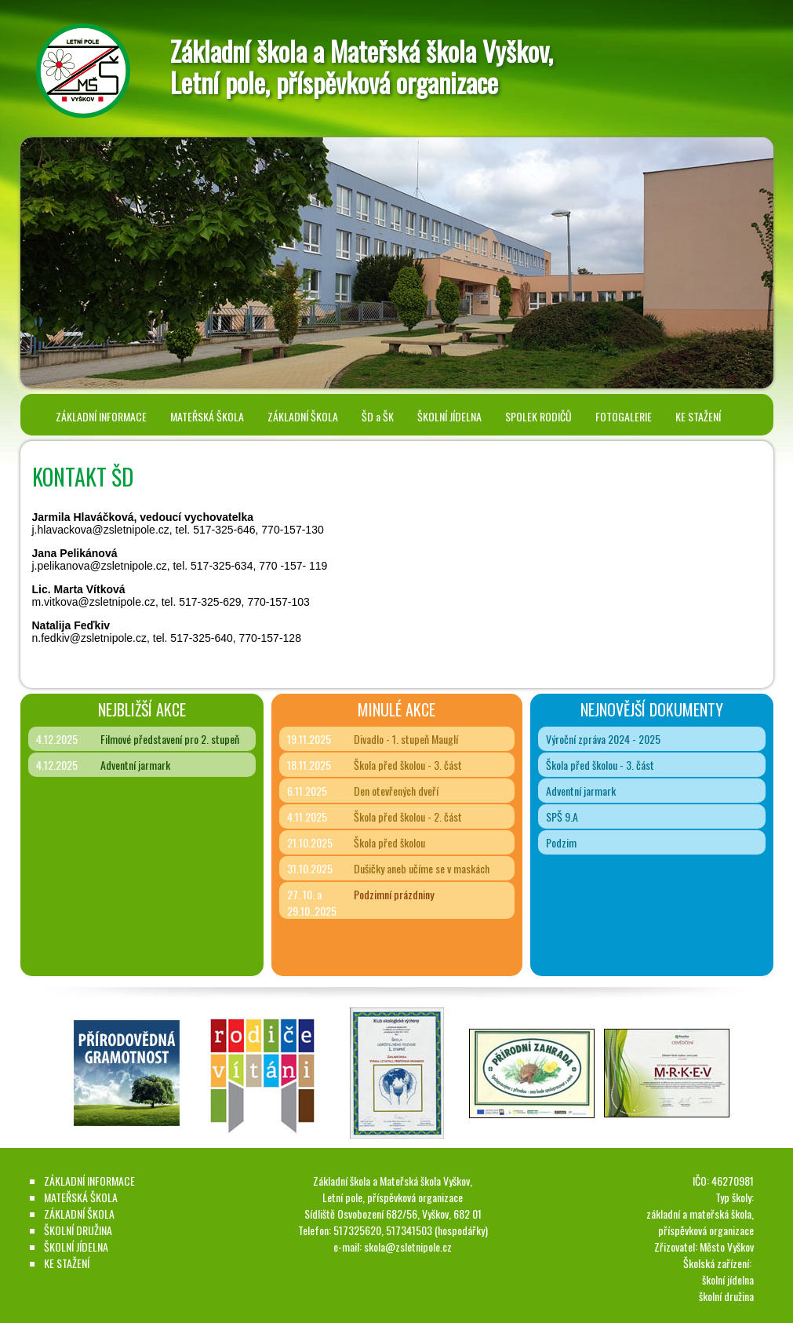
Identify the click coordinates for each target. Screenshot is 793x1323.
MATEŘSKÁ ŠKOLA (207, 416)
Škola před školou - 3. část (408, 764)
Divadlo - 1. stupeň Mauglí (406, 739)
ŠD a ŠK (378, 416)
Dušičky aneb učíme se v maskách (421, 868)
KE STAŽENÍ (698, 416)
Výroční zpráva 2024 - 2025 (603, 739)
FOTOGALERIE (623, 416)
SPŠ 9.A (562, 816)
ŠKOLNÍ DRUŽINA (78, 1230)
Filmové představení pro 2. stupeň (169, 739)
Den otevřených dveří (396, 790)
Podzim (561, 842)
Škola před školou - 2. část (408, 816)
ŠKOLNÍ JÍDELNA (449, 416)
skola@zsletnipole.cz (408, 1246)
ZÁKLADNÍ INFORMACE (101, 416)
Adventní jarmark (135, 764)
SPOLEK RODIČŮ (538, 416)
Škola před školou (389, 842)
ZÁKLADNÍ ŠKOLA (302, 416)
